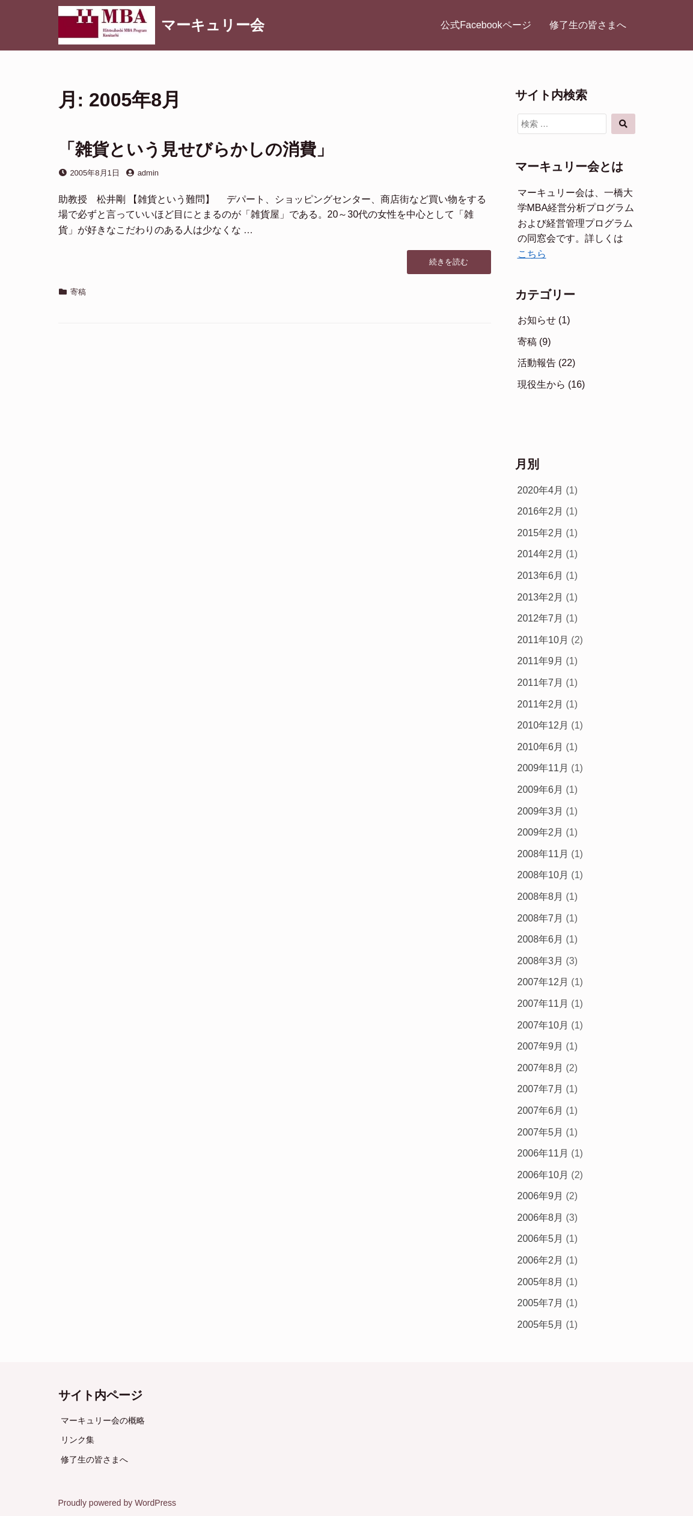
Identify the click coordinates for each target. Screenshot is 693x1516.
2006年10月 (543, 1175)
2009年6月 (540, 789)
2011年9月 (540, 661)
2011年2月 (540, 704)
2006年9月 (540, 1196)
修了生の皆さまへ (587, 25)
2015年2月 (540, 533)
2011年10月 (543, 640)
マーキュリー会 (212, 25)
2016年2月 (540, 511)
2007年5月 (540, 1132)
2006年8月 (540, 1217)
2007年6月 (540, 1110)
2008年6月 (540, 939)
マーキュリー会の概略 (103, 1420)
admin (148, 172)
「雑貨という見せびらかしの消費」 (195, 149)
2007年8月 (540, 1068)
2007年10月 (543, 1025)
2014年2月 (540, 554)
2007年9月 (540, 1046)
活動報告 (536, 363)
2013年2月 (540, 597)
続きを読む (448, 265)
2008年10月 (543, 875)
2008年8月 (540, 896)
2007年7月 (540, 1089)
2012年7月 (540, 618)
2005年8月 (540, 1282)
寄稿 (78, 291)
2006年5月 (540, 1238)
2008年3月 (540, 961)
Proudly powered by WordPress (117, 1503)
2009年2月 (540, 832)
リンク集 (77, 1439)
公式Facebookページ (486, 25)
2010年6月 (540, 747)
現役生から (541, 384)
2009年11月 (543, 768)
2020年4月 (540, 490)
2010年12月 (543, 725)
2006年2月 (540, 1260)
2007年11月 (543, 1003)
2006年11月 (543, 1153)
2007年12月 (543, 982)
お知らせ (536, 320)
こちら (531, 254)
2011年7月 (540, 682)
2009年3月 (540, 811)
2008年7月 (540, 918)
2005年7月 (540, 1303)
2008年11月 (543, 854)
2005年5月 (540, 1324)
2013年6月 (540, 575)
